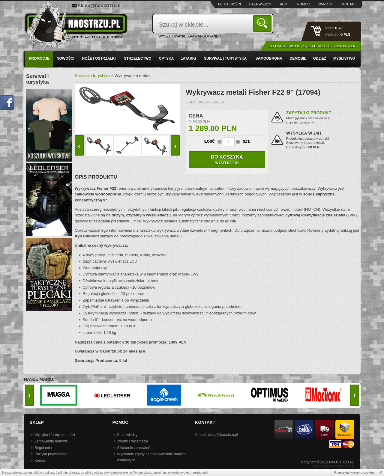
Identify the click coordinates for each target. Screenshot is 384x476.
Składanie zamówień (133, 448)
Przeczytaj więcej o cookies (354, 472)
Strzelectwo (137, 58)
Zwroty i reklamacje (132, 441)
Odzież (319, 58)
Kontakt (348, 4)
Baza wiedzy (260, 4)
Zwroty (325, 4)
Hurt (284, 4)
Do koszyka (227, 159)
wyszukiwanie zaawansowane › (189, 36)
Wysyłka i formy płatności (54, 435)
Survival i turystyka (225, 58)
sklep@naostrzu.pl (99, 5)
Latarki (188, 58)
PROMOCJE (39, 58)
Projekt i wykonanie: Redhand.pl (332, 466)
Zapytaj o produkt (309, 112)
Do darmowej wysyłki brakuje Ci (312, 46)
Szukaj (263, 23)
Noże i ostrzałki (99, 58)
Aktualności (229, 4)
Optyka (166, 58)
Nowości (65, 58)
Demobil (298, 58)
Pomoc (303, 4)
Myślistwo (344, 58)
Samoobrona (268, 58)
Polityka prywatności (50, 454)
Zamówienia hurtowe (51, 441)
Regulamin (43, 448)
